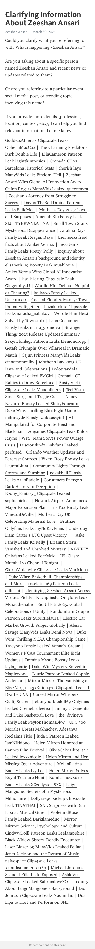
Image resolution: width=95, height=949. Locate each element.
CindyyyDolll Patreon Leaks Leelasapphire (45, 833)
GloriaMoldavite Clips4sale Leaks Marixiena (46, 569)
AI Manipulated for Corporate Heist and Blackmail (41, 424)
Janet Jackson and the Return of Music (42, 853)
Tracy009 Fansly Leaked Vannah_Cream (42, 646)
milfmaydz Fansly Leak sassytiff (34, 417)
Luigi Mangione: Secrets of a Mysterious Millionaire (41, 791)
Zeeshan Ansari (16, 32)
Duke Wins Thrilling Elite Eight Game (40, 410)
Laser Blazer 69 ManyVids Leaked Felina (43, 847)
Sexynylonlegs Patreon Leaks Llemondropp (45, 341)
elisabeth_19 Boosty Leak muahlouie (39, 265)
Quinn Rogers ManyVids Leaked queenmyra (46, 188)
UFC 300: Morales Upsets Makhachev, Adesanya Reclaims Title (46, 729)
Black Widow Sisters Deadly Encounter (42, 840)
